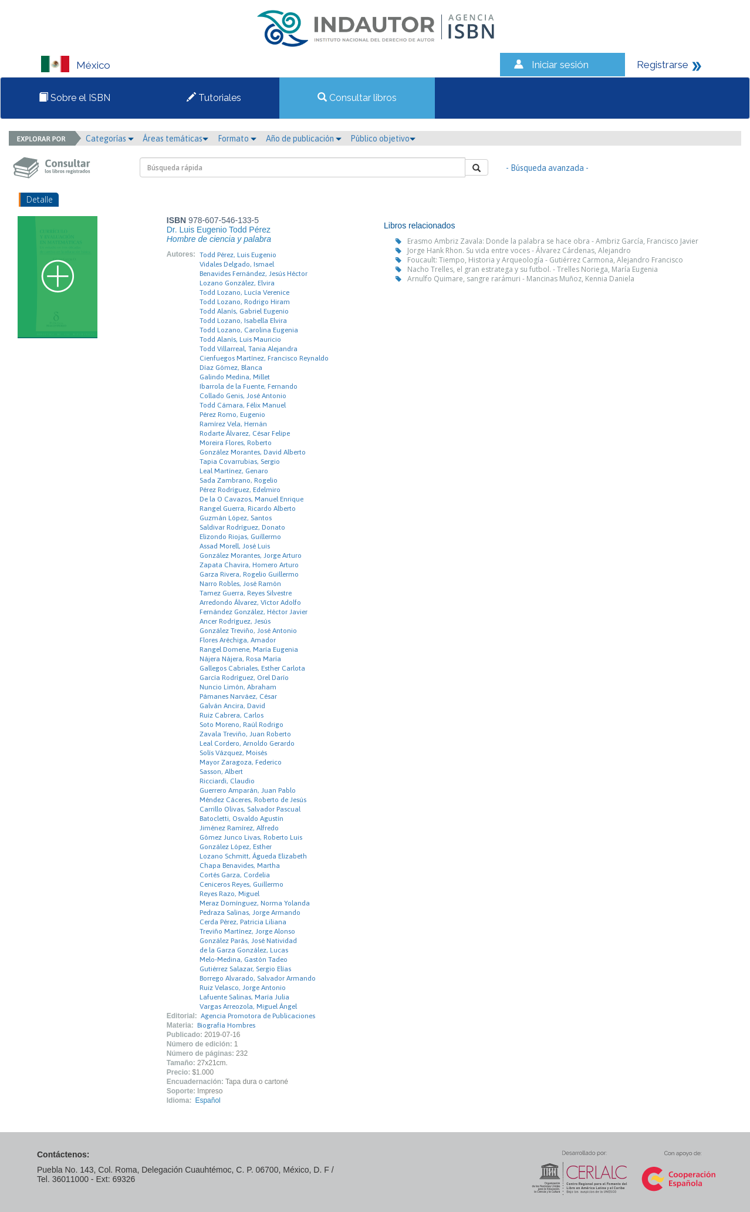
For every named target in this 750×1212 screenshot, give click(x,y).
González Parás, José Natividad (248, 941)
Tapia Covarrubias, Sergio (240, 461)
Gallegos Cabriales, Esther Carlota (252, 668)
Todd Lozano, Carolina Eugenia (249, 330)
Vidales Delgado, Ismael (237, 264)
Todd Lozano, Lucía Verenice (244, 292)
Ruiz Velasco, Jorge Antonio (243, 988)
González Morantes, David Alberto (253, 452)
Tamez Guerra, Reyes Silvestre (246, 593)
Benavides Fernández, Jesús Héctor (254, 274)
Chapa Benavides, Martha (240, 865)
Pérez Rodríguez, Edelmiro (240, 490)
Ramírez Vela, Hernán (233, 424)
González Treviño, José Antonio (248, 631)
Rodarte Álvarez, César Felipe (245, 433)
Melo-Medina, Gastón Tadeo (244, 959)
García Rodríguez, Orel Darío (244, 678)
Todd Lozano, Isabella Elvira (243, 321)
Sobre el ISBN (74, 97)
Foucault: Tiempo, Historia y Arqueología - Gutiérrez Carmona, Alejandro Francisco (545, 260)
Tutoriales (214, 97)
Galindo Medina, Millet (235, 377)
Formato (237, 138)
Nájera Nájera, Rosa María (240, 659)
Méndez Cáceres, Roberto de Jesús (253, 800)
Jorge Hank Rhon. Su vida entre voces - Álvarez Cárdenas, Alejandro (519, 250)
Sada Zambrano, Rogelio (239, 480)
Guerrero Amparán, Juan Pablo (248, 790)
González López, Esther (236, 847)
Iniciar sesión (560, 64)
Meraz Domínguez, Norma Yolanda (255, 903)
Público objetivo (382, 138)
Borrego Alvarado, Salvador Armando (258, 978)
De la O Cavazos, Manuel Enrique (251, 499)
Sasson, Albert (221, 771)
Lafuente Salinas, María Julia (244, 997)
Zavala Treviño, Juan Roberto (245, 734)
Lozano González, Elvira (237, 283)
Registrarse (662, 64)
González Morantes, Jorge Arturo (251, 555)
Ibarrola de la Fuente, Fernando (249, 386)
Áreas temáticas (175, 138)
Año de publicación (304, 138)
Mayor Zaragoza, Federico (241, 762)
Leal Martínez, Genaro (234, 471)
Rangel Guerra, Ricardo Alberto (248, 508)
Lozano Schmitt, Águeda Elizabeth (253, 856)
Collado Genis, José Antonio (243, 396)
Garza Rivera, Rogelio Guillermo (249, 574)
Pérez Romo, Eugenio (232, 414)
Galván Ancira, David (232, 706)
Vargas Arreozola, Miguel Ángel (248, 1006)
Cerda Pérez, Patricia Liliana (243, 922)
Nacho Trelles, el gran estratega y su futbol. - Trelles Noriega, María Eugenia (532, 269)
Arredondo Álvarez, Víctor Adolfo (250, 602)
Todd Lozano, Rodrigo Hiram (245, 302)
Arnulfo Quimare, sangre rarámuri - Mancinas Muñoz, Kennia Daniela (520, 279)
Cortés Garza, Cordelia (235, 875)
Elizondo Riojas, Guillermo (240, 537)
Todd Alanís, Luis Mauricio (240, 339)
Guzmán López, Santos (236, 518)
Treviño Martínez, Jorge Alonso (247, 931)
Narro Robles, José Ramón (240, 584)
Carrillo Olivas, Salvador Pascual (250, 809)
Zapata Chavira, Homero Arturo (249, 565)
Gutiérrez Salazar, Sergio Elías (245, 969)
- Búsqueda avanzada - (547, 168)
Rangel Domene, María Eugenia (249, 649)
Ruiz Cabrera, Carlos (231, 715)
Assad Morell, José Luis (235, 546)
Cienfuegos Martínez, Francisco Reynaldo (264, 358)
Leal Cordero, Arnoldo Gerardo (247, 743)
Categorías (110, 138)
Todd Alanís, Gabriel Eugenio (244, 311)
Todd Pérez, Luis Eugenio (238, 255)
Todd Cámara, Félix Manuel (243, 405)
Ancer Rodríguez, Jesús (235, 621)
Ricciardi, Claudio (227, 781)
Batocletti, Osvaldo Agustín (241, 818)
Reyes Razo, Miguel (229, 894)
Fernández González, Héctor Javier (254, 612)
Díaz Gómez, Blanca (231, 367)
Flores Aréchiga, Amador (238, 640)
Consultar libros (357, 97)
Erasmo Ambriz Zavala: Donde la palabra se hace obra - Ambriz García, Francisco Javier (552, 241)
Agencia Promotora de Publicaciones (258, 1016)
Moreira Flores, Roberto (236, 443)
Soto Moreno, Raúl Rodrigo (241, 725)
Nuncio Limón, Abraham (238, 687)
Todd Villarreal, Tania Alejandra (249, 349)
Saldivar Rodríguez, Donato (242, 527)
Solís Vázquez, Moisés (233, 753)
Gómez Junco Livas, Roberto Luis (251, 837)
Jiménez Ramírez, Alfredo (239, 828)
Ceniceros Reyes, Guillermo (241, 884)
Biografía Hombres (226, 1025)
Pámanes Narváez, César (238, 696)
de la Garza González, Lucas (244, 950)
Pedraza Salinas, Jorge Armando (250, 912)
